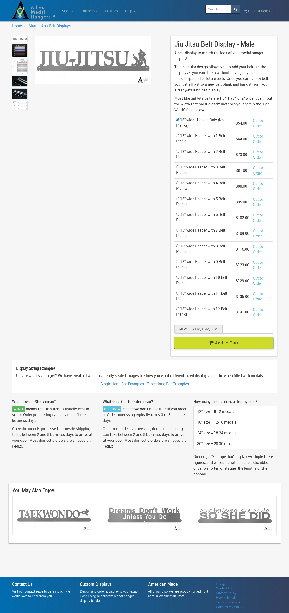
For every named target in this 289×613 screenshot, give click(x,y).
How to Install (226, 598)
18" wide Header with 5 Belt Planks (200, 201)
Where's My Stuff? (229, 607)
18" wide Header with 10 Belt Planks (201, 280)
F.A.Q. (220, 584)
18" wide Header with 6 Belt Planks (200, 217)
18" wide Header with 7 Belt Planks (200, 233)
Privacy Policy (226, 593)
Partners (89, 10)
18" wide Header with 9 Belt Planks (200, 264)
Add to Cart (223, 343)
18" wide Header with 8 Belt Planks (200, 248)
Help (130, 10)
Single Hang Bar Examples (122, 383)
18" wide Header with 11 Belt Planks (201, 296)
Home (17, 25)
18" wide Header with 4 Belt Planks (200, 185)
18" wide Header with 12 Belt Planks (201, 311)
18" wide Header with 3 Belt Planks (200, 170)
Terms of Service (228, 602)
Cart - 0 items (257, 10)
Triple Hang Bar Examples (168, 383)
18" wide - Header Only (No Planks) (200, 122)
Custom (111, 10)
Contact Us (224, 588)
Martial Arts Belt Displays (50, 25)
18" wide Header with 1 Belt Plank (200, 138)
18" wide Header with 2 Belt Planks (200, 154)
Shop (68, 10)
